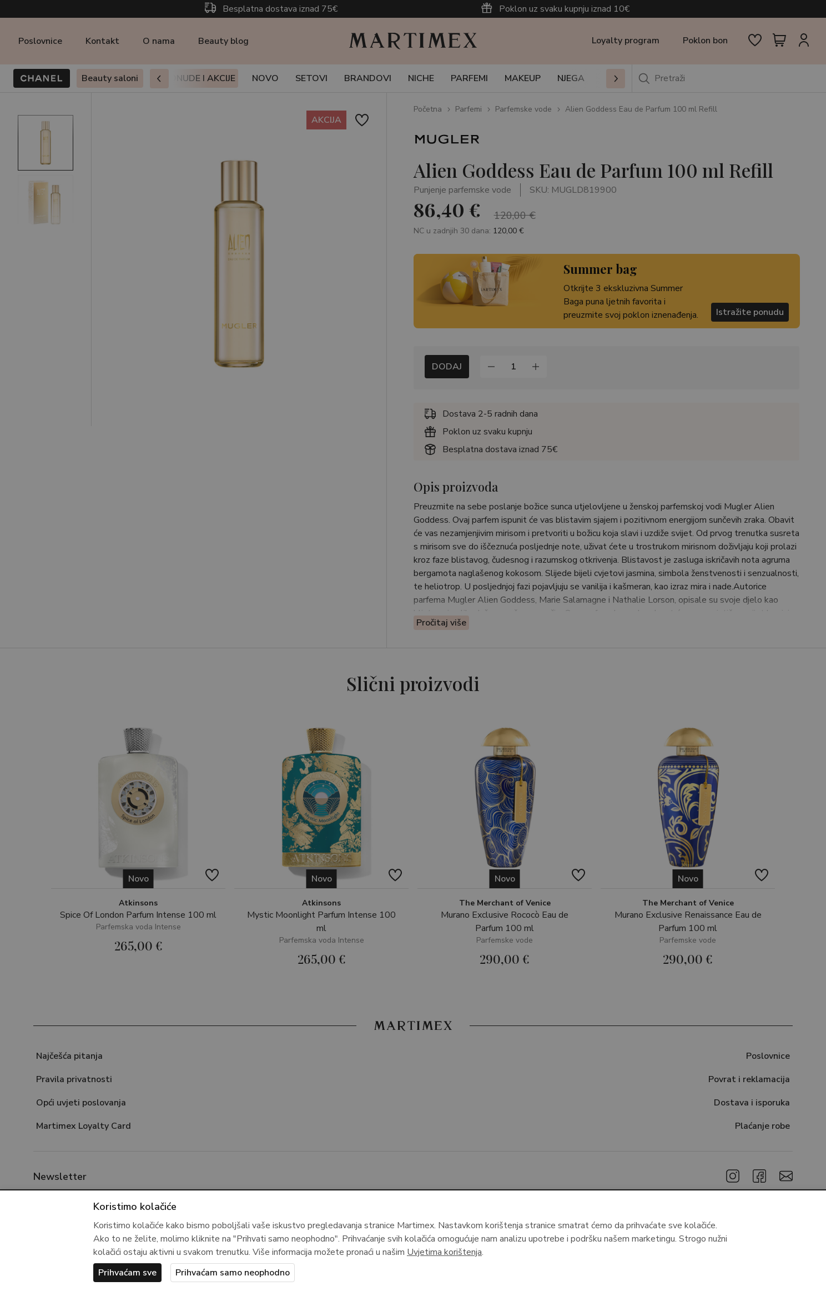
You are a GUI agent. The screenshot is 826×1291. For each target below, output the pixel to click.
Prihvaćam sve (127, 1273)
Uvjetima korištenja (444, 1252)
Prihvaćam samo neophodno (232, 1273)
